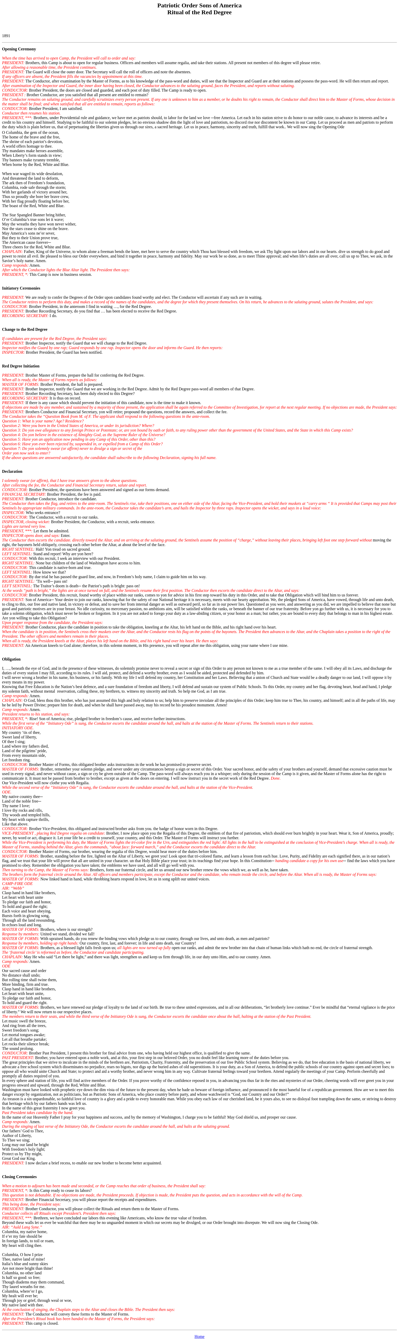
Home (199, 1336)
